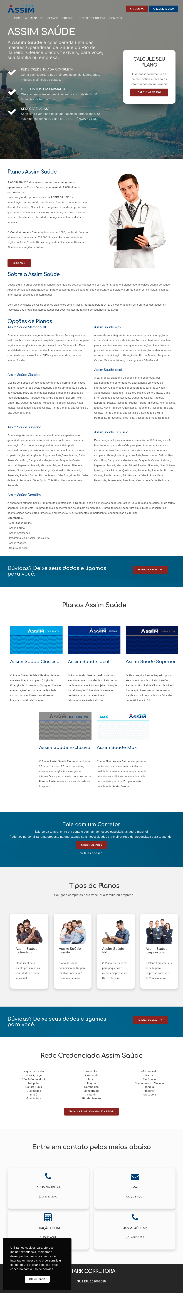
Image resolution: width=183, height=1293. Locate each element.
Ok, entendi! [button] (37, 1279)
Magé (33, 1094)
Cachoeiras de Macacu (149, 1083)
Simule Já (137, 8)
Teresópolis (149, 1094)
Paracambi (91, 1075)
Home (17, 18)
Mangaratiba (92, 1090)
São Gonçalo (149, 1071)
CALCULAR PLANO (149, 92)
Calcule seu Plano (91, 845)
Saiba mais (19, 263)
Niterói (91, 1094)
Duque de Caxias (34, 1071)
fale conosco (93, 853)
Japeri (91, 1079)
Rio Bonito (149, 1079)
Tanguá (149, 1086)
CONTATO (115, 18)
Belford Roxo (33, 1086)
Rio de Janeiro (91, 1098)
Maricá (149, 1075)
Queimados (33, 1090)
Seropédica (91, 1086)
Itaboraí (149, 1090)
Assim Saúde (34, 18)
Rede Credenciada (91, 18)
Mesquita (91, 1071)
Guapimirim (33, 1098)
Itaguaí (91, 1083)
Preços (67, 18)
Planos (52, 18)
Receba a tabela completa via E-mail (91, 1111)
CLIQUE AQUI (134, 1196)
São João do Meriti (34, 1079)
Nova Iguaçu (34, 1075)
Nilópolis (33, 1083)
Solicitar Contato (150, 569)
